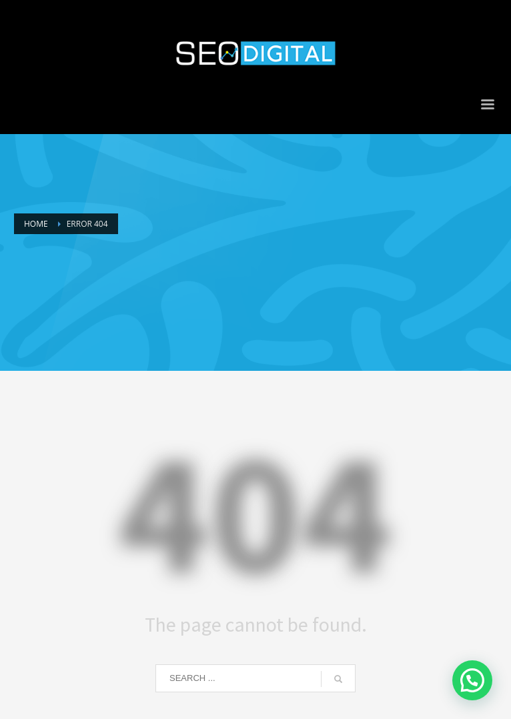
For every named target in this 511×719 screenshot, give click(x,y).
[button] (472, 680)
